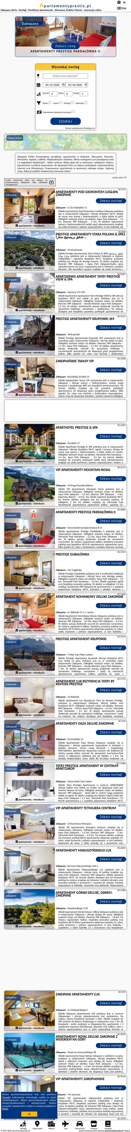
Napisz (127, 1130)
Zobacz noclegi (111, 201)
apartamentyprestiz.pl (65, 5)
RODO (5, 1108)
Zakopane (11, 195)
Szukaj (65, 121)
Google (6, 1097)
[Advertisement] (65, 960)
